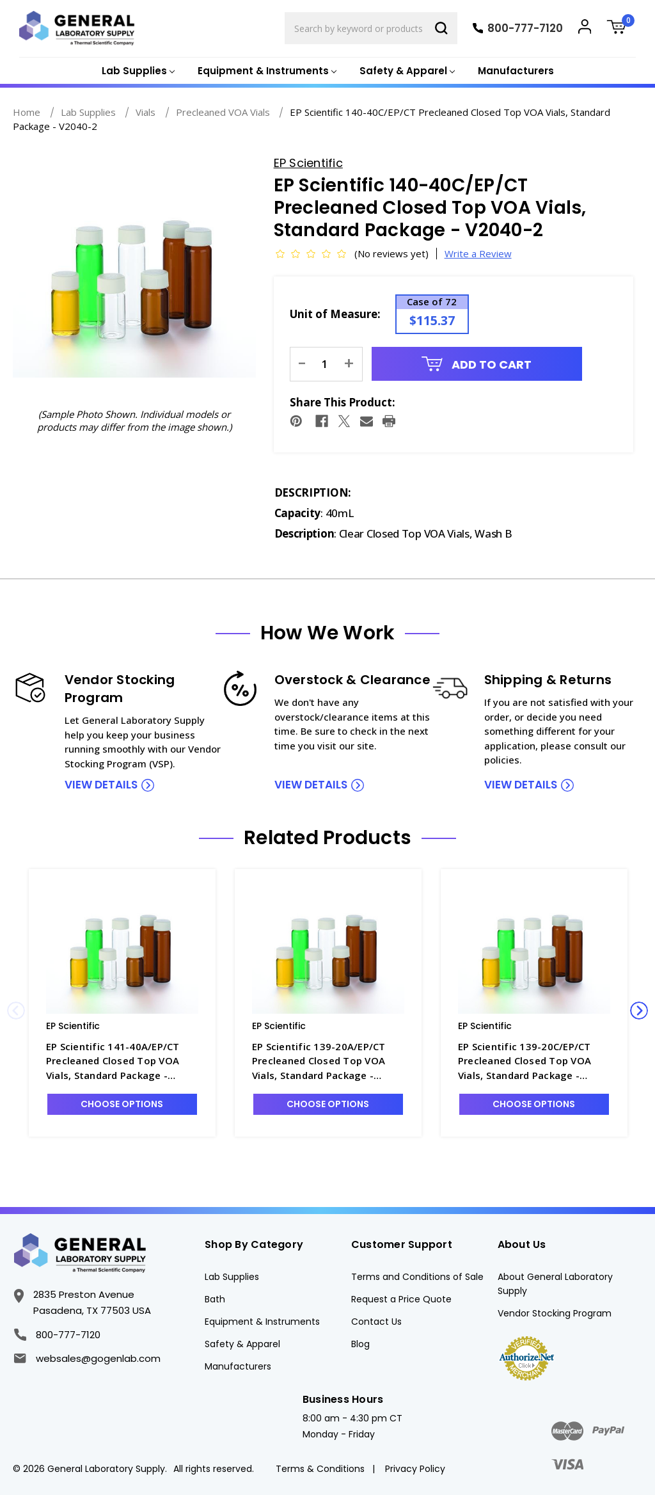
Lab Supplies (232, 1276)
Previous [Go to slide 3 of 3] (16, 1010)
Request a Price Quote (401, 1299)
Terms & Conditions (320, 1468)
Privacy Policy (415, 1468)
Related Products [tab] (327, 838)
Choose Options (122, 1104)
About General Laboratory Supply (555, 1283)
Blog (360, 1344)
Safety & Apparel (242, 1344)
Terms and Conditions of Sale (417, 1276)
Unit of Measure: (335, 314)
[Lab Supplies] (137, 71)
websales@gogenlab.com (87, 1358)
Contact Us (376, 1321)
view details (101, 784)
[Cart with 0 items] (621, 28)
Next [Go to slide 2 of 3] (639, 1010)
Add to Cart (477, 364)
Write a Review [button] (478, 253)
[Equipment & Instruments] (266, 71)
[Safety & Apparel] (406, 71)
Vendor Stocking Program (555, 1313)
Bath (215, 1299)
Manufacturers (516, 70)
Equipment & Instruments (262, 1321)
